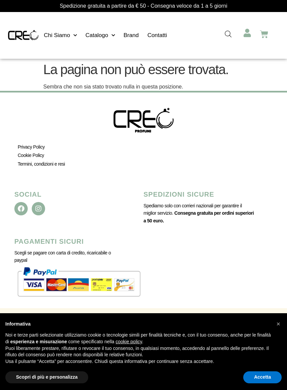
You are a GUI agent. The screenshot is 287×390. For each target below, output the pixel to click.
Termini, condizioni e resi (41, 164)
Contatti (157, 35)
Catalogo (100, 35)
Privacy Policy (31, 147)
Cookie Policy (31, 155)
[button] (278, 324)
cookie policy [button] (129, 341)
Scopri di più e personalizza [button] (47, 377)
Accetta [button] (262, 377)
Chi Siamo (60, 35)
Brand (131, 35)
